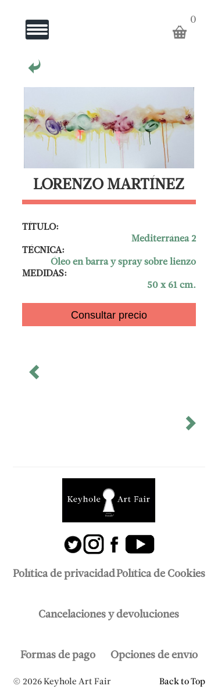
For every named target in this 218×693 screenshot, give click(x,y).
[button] (35, 376)
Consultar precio (109, 315)
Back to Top (182, 682)
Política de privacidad (64, 574)
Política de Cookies (160, 574)
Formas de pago (57, 655)
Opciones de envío (154, 655)
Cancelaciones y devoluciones (108, 614)
